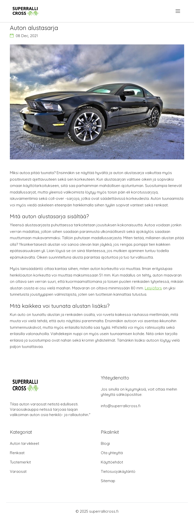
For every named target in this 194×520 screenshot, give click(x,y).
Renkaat (17, 452)
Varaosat (18, 471)
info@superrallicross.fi (120, 405)
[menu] (178, 11)
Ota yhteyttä (112, 452)
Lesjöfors (153, 288)
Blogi (105, 443)
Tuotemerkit (20, 462)
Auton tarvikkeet (24, 443)
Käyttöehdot (112, 462)
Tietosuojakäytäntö (118, 471)
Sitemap (108, 480)
